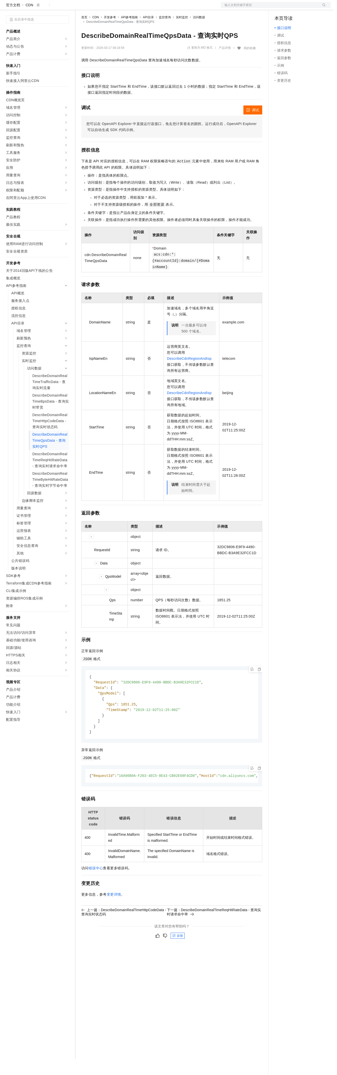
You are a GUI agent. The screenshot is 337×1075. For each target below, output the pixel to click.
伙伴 (136, 8)
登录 (322, 8)
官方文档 (13, 21)
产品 (65, 8)
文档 (269, 8)
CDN (29, 21)
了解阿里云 (165, 8)
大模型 (51, 8)
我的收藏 (250, 64)
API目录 (148, 33)
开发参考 (110, 33)
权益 (96, 8)
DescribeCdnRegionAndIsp (189, 375)
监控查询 (165, 33)
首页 (84, 33)
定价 (108, 8)
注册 (304, 8)
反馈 (177, 955)
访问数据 (199, 33)
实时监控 (182, 33)
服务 (148, 8)
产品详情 (225, 64)
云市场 (122, 8)
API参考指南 (129, 33)
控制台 (292, 8)
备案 (280, 8)
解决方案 (81, 8)
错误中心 (96, 887)
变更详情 (114, 913)
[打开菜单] (8, 8)
